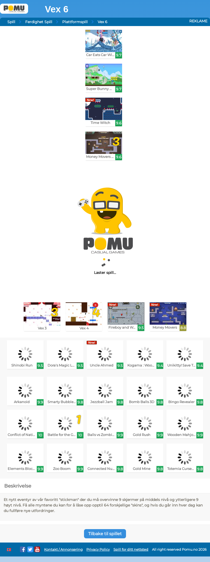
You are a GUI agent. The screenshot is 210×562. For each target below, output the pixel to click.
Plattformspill (75, 21)
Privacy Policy (98, 549)
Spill (11, 21)
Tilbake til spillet (105, 533)
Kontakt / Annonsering (63, 549)
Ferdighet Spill (38, 21)
